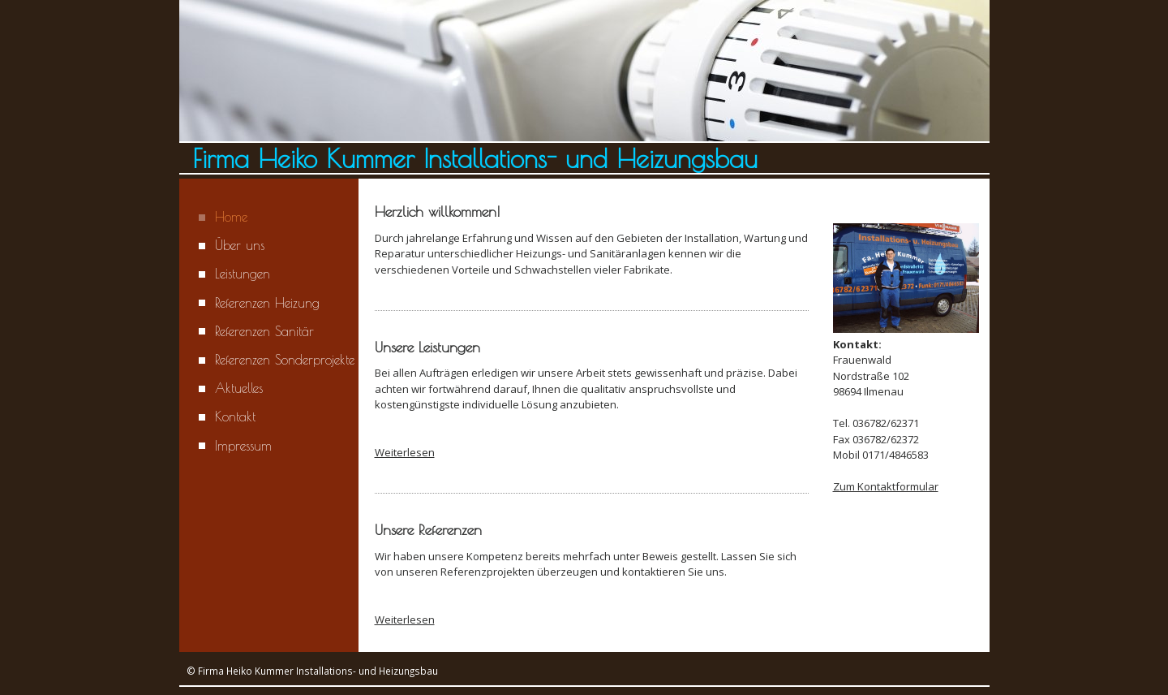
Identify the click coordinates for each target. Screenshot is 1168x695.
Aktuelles (239, 388)
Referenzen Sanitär (264, 331)
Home (231, 216)
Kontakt (235, 416)
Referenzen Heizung (267, 303)
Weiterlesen (405, 452)
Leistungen (242, 273)
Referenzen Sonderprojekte (284, 359)
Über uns (239, 245)
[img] (584, 87)
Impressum (243, 445)
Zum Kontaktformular (885, 486)
